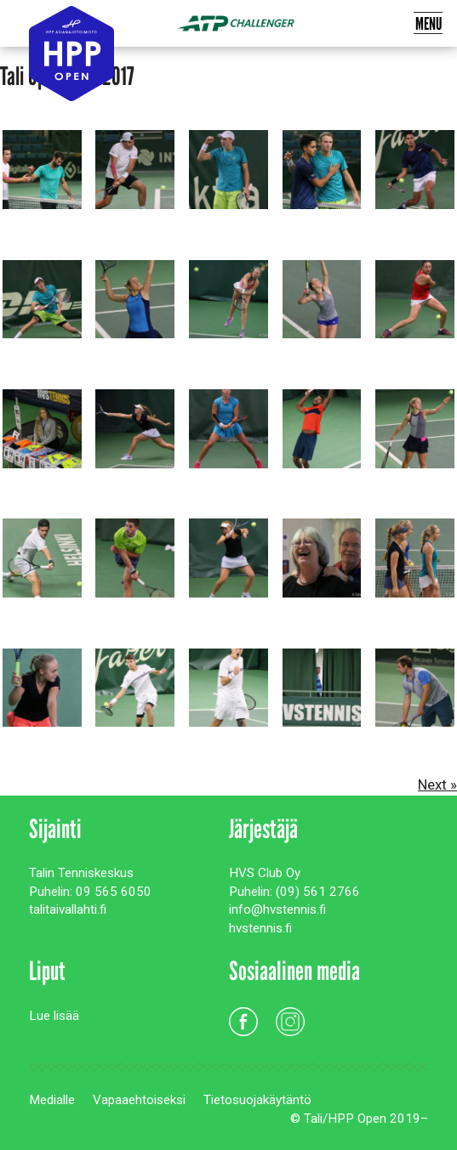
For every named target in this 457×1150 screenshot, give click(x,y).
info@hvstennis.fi (277, 909)
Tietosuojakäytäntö (257, 1100)
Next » (437, 784)
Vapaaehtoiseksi (139, 1100)
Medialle (52, 1100)
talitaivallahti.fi (67, 909)
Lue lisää (54, 1015)
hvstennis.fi (260, 928)
